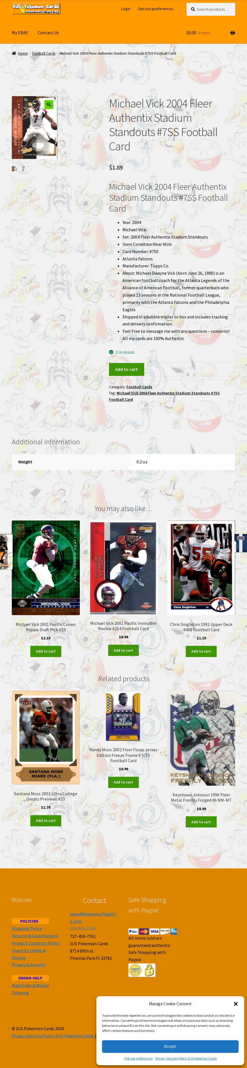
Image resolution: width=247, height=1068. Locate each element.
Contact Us (48, 32)
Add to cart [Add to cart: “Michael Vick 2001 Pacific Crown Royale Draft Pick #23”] (46, 651)
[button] (236, 1004)
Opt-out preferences (138, 1058)
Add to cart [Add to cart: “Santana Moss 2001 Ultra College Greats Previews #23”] (46, 820)
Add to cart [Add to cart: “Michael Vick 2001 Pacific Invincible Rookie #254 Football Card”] (123, 650)
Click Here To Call (83, 928)
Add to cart (126, 369)
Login (125, 8)
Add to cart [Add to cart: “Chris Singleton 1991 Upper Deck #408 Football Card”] (201, 651)
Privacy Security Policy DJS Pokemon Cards (186, 1058)
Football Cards (43, 53)
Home (23, 53)
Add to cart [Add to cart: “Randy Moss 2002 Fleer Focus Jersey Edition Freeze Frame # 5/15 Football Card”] (123, 782)
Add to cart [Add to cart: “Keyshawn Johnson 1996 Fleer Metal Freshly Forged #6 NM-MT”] (201, 821)
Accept (170, 1046)
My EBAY (20, 32)
